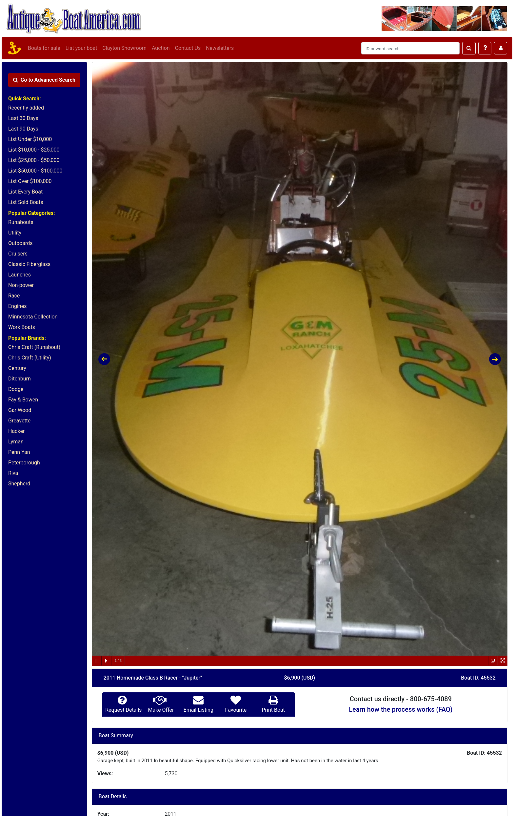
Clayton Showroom (124, 48)
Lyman (16, 442)
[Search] (410, 48)
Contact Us (188, 48)
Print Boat (273, 710)
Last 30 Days (23, 118)
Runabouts (20, 222)
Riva (13, 473)
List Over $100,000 (30, 181)
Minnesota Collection (33, 317)
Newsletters (220, 48)
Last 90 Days (23, 129)
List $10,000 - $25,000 (34, 150)
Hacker (16, 431)
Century (17, 368)
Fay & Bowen (23, 400)
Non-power (21, 285)
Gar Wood (19, 410)
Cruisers (18, 254)
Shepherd (19, 483)
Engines (17, 306)
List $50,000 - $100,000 (35, 171)
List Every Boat (25, 192)
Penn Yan (19, 452)
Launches (19, 275)
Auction (161, 48)
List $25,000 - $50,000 (34, 160)
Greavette (19, 421)
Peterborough (24, 462)
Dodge (15, 389)
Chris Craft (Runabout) (34, 347)
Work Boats (21, 327)
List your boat (81, 48)
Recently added (26, 108)
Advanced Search (44, 80)
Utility (14, 233)
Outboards (20, 243)
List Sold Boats (25, 202)
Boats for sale (44, 48)
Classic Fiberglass (29, 264)
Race (14, 296)
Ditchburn (19, 379)
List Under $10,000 (30, 139)
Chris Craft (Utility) (29, 358)
